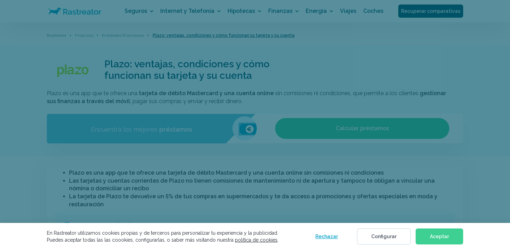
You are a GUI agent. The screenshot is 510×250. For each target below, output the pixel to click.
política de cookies (256, 240)
